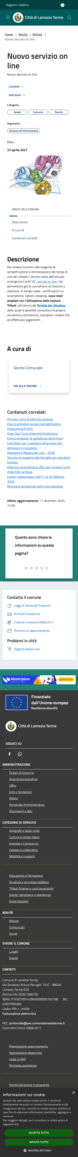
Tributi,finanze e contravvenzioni (31, 888)
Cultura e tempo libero (24, 837)
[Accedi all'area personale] (62, 5)
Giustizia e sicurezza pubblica (29, 882)
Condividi (17, 86)
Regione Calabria (17, 4)
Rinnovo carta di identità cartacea (30, 419)
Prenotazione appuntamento (28, 1046)
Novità (23, 34)
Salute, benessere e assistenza (30, 894)
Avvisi (13, 933)
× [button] (73, 1092)
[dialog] (39, 1122)
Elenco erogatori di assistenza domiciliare (35, 438)
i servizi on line (46, 281)
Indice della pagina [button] (25, 209)
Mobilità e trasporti (22, 856)
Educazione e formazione (26, 875)
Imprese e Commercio (23, 843)
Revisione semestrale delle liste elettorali (35, 486)
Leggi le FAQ (17, 1059)
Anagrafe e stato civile (24, 830)
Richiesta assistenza (23, 1065)
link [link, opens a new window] (16, 1124)
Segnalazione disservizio (25, 1052)
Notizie (37, 34)
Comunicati (17, 927)
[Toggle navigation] (8, 17)
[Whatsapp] (20, 754)
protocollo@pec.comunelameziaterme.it (37, 1023)
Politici (13, 798)
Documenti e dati (20, 811)
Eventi (13, 958)
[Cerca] (69, 17)
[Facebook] (10, 754)
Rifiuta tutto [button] (39, 1142)
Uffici (12, 785)
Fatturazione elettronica (19, 1013)
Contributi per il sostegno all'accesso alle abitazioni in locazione (34, 445)
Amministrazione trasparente (29, 1084)
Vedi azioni (18, 95)
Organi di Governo (21, 772)
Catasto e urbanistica (23, 849)
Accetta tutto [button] (39, 1132)
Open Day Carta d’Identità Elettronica (32, 433)
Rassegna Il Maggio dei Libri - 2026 (31, 452)
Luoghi (13, 951)
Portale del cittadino (51, 305)
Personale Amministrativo (26, 804)
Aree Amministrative (23, 779)
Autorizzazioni (19, 901)
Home (9, 34)
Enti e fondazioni (20, 791)
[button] (39, 1150)
